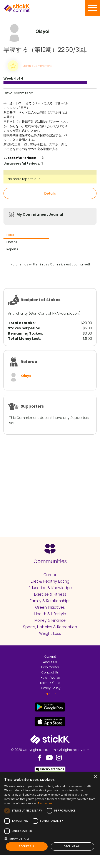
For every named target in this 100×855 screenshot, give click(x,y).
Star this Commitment (37, 66)
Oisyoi (27, 375)
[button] (50, 838)
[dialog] (50, 813)
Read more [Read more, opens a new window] (45, 803)
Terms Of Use (50, 683)
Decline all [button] (72, 846)
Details (50, 193)
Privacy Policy (50, 688)
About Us (50, 662)
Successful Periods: (19, 158)
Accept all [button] (27, 846)
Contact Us (50, 672)
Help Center (50, 667)
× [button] (95, 776)
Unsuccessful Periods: (21, 163)
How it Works (50, 677)
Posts (11, 235)
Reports (12, 249)
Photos (12, 242)
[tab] (26, 235)
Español (50, 693)
